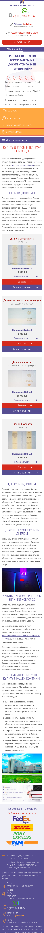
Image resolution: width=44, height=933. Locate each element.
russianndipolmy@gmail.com (24, 32)
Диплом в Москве (15, 132)
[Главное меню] (11, 49)
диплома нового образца (23, 165)
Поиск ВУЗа (11, 111)
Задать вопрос (13, 118)
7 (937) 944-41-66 (24, 16)
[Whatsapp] (24, 11)
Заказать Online (22, 42)
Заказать (22, 281)
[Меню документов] (14, 140)
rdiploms (11, 895)
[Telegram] (28, 11)
